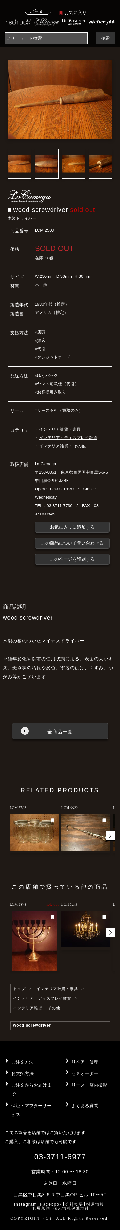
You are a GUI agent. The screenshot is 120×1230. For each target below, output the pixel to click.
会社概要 (74, 1204)
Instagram (25, 1204)
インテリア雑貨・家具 (60, 429)
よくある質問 (84, 1105)
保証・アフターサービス (31, 1110)
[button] (110, 836)
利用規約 (41, 1208)
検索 (105, 38)
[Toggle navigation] (11, 11)
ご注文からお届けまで (31, 1089)
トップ (19, 989)
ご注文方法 (22, 1062)
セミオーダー (84, 1073)
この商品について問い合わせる (72, 543)
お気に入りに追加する (72, 527)
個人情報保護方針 (71, 1208)
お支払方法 (22, 1073)
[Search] (46, 38)
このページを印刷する (72, 559)
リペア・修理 (84, 1062)
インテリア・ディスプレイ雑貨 (68, 437)
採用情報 (95, 1204)
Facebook (51, 1204)
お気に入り (73, 12)
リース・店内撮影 (89, 1085)
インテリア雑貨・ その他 (62, 446)
